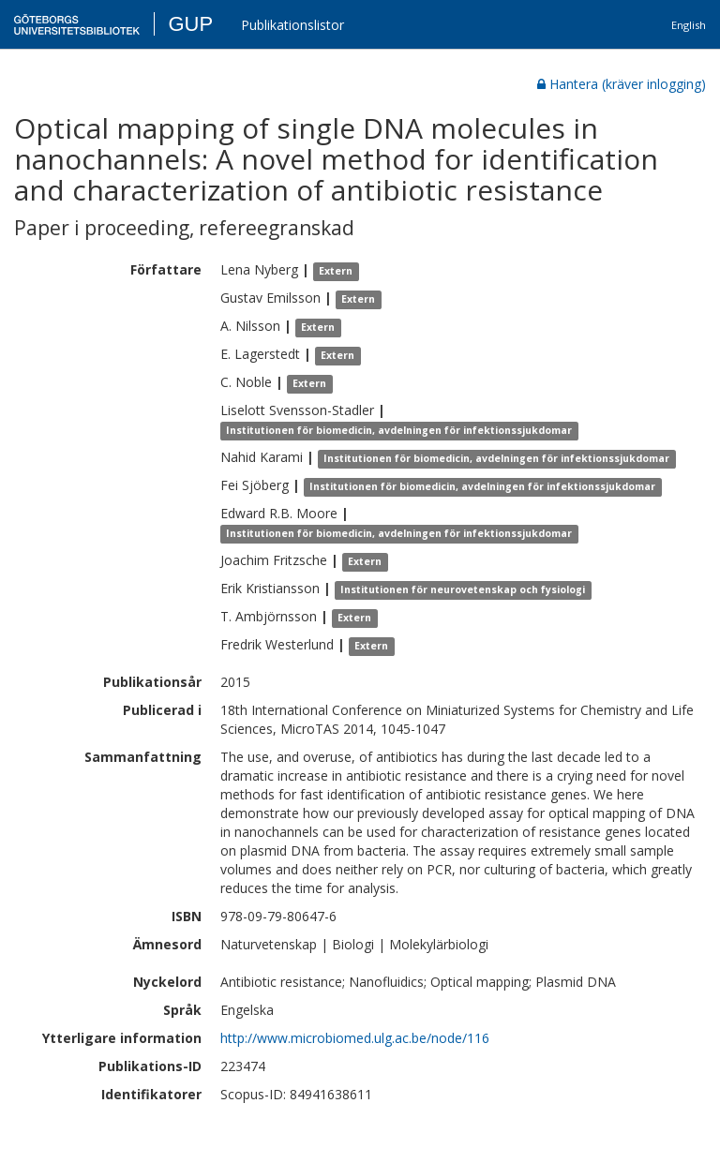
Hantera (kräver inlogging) (621, 84)
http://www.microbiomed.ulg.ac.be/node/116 (354, 1038)
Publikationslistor (292, 25)
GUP (190, 24)
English (688, 25)
